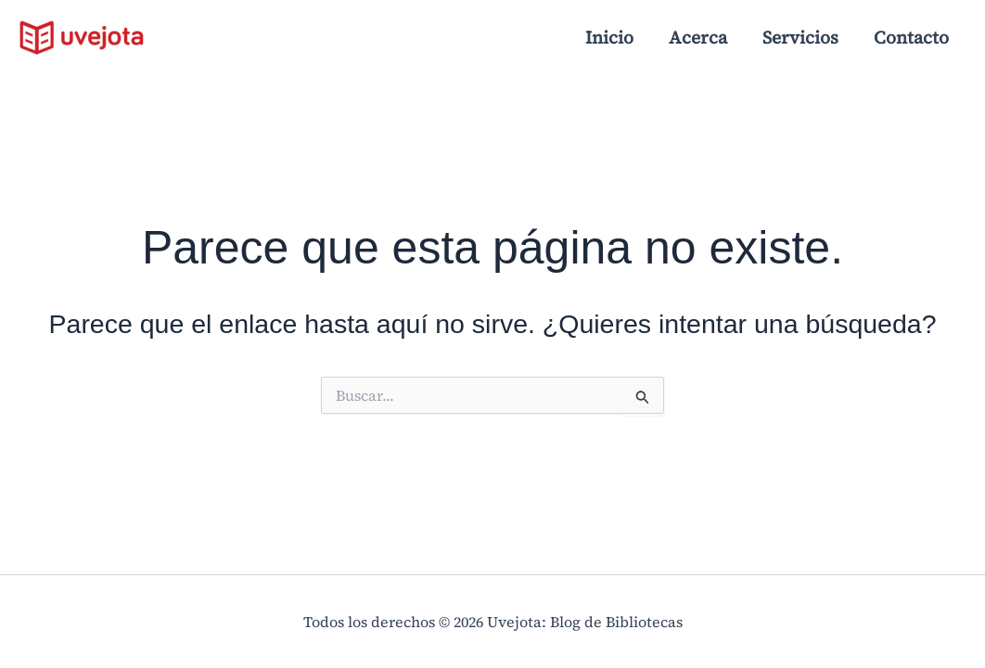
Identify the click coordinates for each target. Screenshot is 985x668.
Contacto (911, 37)
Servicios (800, 37)
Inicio (609, 37)
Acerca (698, 37)
